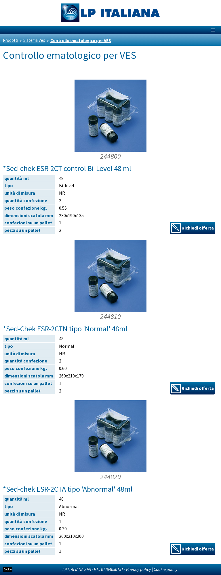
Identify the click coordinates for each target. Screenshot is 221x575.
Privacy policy (138, 569)
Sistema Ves (34, 40)
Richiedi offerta (192, 228)
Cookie (8, 569)
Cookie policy (166, 569)
